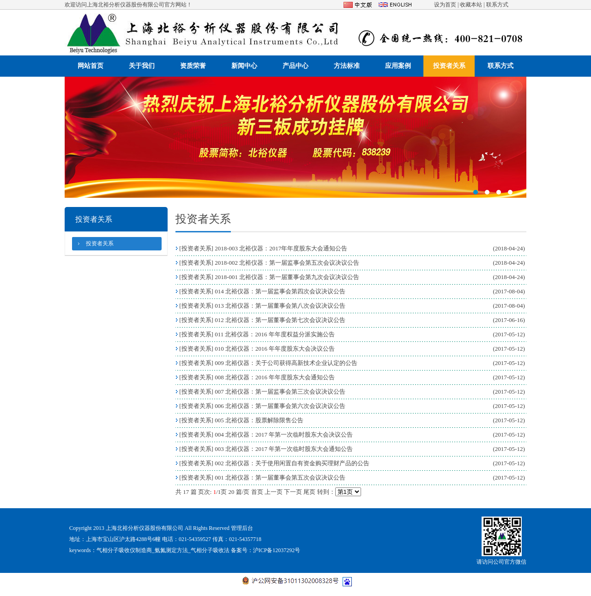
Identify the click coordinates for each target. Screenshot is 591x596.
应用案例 (398, 65)
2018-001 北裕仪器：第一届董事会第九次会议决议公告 (287, 277)
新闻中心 (244, 65)
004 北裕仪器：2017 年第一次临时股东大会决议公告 (284, 434)
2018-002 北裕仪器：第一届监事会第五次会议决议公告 (287, 262)
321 (295, 137)
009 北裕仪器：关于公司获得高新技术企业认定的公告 (286, 362)
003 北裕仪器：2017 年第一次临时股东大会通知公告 (284, 448)
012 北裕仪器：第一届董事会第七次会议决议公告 (280, 319)
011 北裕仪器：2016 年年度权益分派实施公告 (275, 334)
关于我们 (142, 65)
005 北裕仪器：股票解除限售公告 (259, 420)
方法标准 (347, 65)
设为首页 (445, 4)
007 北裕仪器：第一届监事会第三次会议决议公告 (280, 391)
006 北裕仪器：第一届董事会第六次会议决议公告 (280, 405)
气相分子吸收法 (210, 550)
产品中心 (295, 65)
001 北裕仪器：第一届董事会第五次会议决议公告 (280, 477)
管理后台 (242, 528)
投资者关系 (449, 65)
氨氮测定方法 (171, 550)
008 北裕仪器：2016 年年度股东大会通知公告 (275, 377)
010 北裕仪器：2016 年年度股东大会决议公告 (275, 348)
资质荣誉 (193, 65)
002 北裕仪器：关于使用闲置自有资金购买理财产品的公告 (292, 463)
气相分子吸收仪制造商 (124, 550)
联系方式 (497, 4)
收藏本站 (471, 4)
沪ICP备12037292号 (277, 550)
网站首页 (90, 65)
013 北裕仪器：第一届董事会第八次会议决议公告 (280, 305)
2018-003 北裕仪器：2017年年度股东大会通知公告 (281, 248)
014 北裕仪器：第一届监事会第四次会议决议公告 (280, 291)
